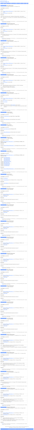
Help (27, 3)
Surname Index (9, 3)
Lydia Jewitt (5, 196)
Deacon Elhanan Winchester (8, 11)
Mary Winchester (6, 116)
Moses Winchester (7, 158)
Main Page (2, 3)
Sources (25, 3)
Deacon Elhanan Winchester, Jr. (8, 141)
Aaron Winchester (7, 159)
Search (5, 3)
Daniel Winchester (7, 160)
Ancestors (22, 3)
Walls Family (18, 3)
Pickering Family (13, 3)
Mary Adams (5, 101)
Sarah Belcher (5, 395)
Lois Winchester (6, 165)
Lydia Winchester (7, 164)
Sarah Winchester (7, 157)
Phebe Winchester (7, 163)
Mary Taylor (5, 31)
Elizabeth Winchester (7, 161)
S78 (2, 21)
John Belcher (5, 178)
